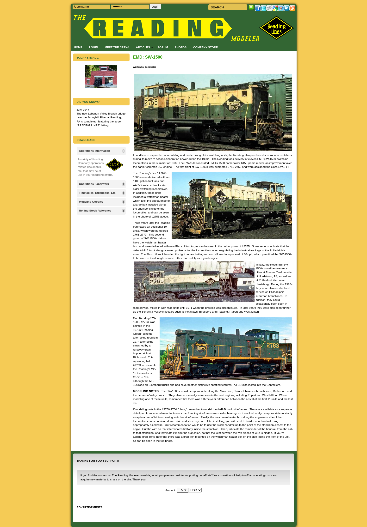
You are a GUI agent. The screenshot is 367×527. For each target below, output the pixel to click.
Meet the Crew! (117, 47)
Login (93, 47)
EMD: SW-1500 (147, 57)
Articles (143, 47)
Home (78, 47)
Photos (181, 47)
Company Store (205, 47)
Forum (163, 47)
